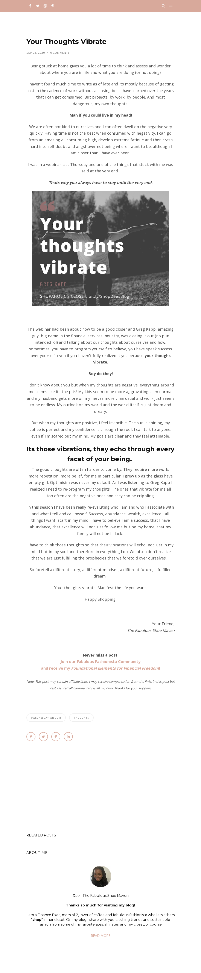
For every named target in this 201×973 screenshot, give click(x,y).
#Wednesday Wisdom (46, 717)
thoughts (81, 717)
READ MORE (100, 935)
